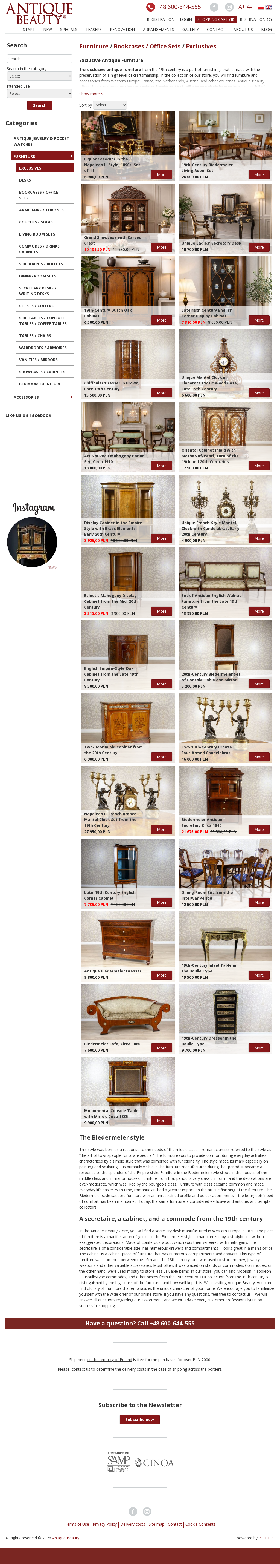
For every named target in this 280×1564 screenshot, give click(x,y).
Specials (68, 29)
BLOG (266, 29)
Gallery (190, 29)
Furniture (24, 156)
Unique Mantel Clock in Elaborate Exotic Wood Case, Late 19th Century (210, 383)
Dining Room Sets (37, 276)
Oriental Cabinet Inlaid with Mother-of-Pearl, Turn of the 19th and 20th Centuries (210, 455)
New (47, 29)
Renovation (122, 29)
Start (29, 29)
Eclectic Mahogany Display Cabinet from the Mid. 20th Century (111, 601)
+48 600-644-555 (178, 7)
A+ (241, 7)
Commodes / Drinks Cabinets (39, 248)
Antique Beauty (65, 1537)
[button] (39, 105)
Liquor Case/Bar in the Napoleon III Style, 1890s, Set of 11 (112, 164)
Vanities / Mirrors (38, 359)
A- (249, 7)
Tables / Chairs (35, 335)
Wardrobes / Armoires (43, 347)
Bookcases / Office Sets (38, 195)
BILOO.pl (267, 1537)
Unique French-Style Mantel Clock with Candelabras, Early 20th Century (211, 528)
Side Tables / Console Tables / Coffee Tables (43, 320)
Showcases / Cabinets (42, 371)
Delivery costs (132, 1524)
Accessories (26, 397)
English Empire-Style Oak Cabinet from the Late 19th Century (111, 674)
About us (243, 29)
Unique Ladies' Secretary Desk (211, 243)
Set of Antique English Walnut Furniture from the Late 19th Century (211, 601)
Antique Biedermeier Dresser (112, 971)
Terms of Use (77, 1524)
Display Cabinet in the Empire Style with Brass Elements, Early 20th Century (113, 528)
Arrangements (158, 29)
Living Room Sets (37, 234)
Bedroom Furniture (40, 383)
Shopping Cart (215, 19)
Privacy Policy (105, 1524)
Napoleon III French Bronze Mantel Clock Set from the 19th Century (110, 819)
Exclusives (30, 168)
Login (186, 19)
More (162, 174)
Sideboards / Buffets (41, 263)
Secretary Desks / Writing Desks (37, 290)
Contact (216, 29)
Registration (160, 19)
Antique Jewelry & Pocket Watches (41, 141)
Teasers (94, 29)
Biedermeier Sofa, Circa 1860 (112, 1043)
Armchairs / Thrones (41, 210)
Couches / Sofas (36, 222)
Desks (25, 180)
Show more (89, 93)
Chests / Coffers (36, 305)
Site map (156, 1524)
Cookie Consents (200, 1524)
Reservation (256, 19)
